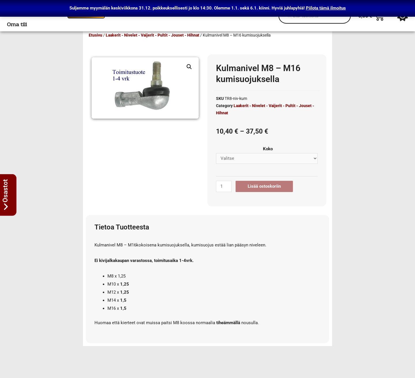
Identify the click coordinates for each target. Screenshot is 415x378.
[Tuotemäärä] (224, 194)
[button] (189, 75)
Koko (268, 157)
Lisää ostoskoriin (264, 194)
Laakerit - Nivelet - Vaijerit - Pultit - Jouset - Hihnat (152, 43)
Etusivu (95, 43)
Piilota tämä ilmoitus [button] (326, 8)
